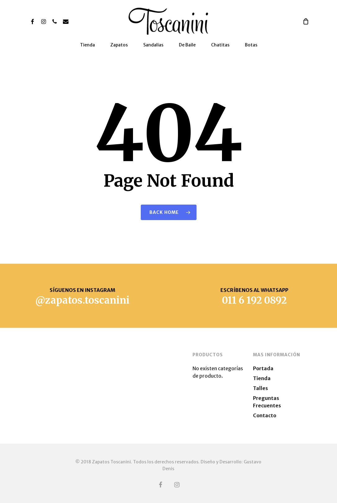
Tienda (262, 378)
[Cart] (305, 21)
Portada (263, 368)
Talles (260, 388)
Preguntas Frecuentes (267, 402)
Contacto (264, 415)
